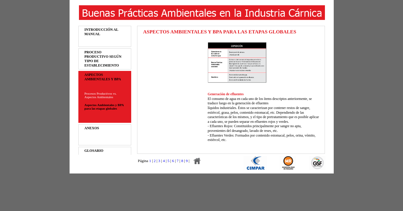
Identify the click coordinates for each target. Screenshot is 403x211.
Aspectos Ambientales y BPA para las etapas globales (104, 106)
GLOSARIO (94, 151)
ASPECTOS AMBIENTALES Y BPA (103, 77)
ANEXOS (92, 128)
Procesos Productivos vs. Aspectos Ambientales (101, 95)
